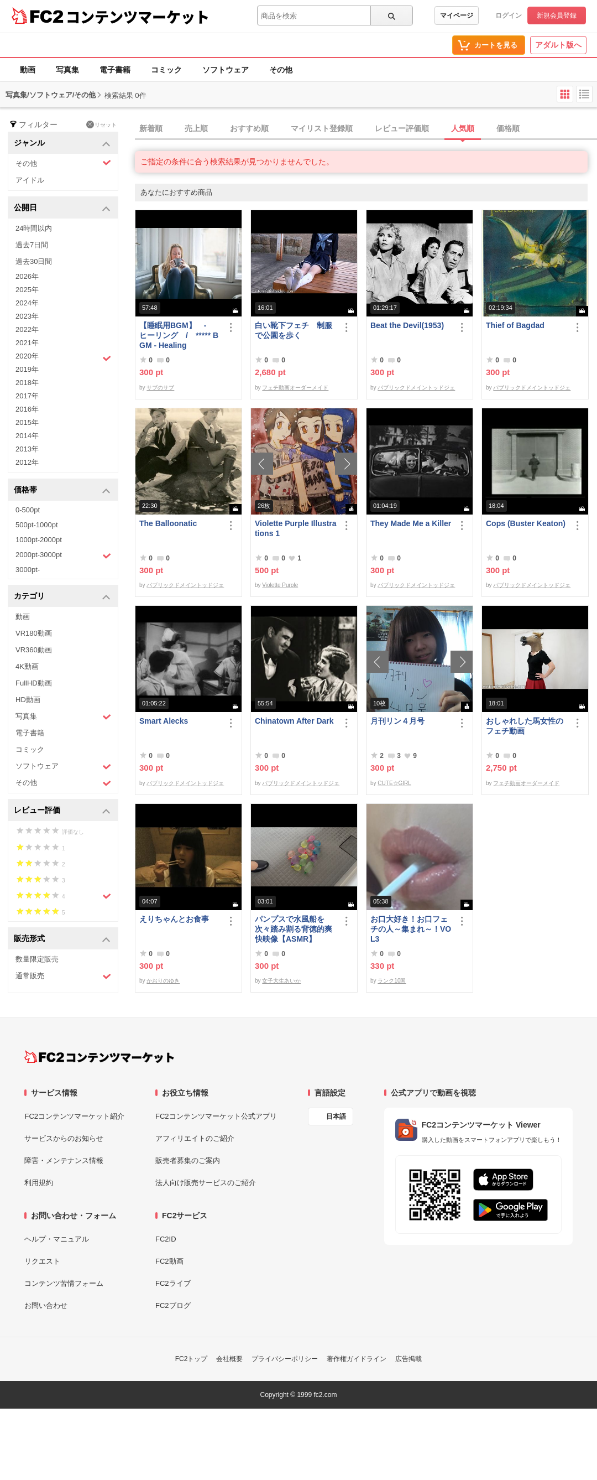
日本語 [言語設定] (336, 1116)
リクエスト (42, 1261)
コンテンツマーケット (138, 16)
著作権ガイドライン (356, 1359)
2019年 (27, 369)
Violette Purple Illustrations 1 (296, 528)
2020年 (63, 357)
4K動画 (27, 666)
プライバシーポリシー (285, 1359)
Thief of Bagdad (515, 325)
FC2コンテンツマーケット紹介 (74, 1116)
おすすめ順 (249, 128)
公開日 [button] (62, 208)
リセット (101, 124)
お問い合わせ (45, 1305)
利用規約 (38, 1182)
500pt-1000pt (36, 525)
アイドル (29, 180)
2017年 (27, 396)
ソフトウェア (225, 69)
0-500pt (27, 510)
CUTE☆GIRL (394, 783)
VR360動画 (33, 650)
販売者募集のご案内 (187, 1160)
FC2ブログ (173, 1305)
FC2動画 (169, 1261)
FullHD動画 (33, 683)
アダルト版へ (558, 44)
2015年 (27, 422)
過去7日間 (31, 245)
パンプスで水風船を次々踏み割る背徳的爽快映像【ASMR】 (293, 929)
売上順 (196, 128)
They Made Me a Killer (410, 523)
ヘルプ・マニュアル (56, 1239)
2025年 (27, 289)
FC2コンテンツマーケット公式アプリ (216, 1116)
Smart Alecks (163, 720)
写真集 (67, 69)
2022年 (27, 329)
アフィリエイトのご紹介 (194, 1138)
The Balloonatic (168, 523)
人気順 (462, 128)
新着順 (151, 128)
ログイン (508, 15)
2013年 (27, 449)
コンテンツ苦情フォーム (63, 1283)
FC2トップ (191, 1359)
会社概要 (229, 1359)
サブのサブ (160, 388)
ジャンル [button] (62, 143)
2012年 (27, 462)
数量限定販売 (37, 959)
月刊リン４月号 (397, 720)
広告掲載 (408, 1359)
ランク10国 (392, 981)
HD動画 (27, 699)
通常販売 (63, 976)
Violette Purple (280, 585)
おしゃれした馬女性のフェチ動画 (524, 725)
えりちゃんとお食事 (174, 919)
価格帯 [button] (62, 490)
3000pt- (27, 569)
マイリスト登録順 (322, 128)
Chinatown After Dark (294, 720)
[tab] (366, 129)
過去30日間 (33, 261)
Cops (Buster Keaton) (525, 523)
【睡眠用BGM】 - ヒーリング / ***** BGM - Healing (178, 335)
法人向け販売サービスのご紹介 (205, 1182)
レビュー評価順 (402, 128)
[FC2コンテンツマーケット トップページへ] (99, 1056)
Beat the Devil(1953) (407, 325)
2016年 (27, 409)
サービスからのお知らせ (63, 1138)
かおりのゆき (163, 981)
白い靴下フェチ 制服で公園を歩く (293, 330)
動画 (27, 69)
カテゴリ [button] (62, 596)
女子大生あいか (281, 981)
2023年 (27, 316)
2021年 (27, 343)
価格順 (508, 128)
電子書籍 (115, 69)
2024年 (27, 303)
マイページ (456, 15)
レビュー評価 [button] (62, 811)
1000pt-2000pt (38, 540)
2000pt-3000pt (63, 555)
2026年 (27, 276)
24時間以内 (33, 228)
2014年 (27, 436)
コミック (166, 69)
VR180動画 (33, 633)
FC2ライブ (173, 1283)
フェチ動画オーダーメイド (295, 388)
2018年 (27, 382)
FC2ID (165, 1239)
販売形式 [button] (62, 939)
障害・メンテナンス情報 (63, 1160)
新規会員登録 (557, 15)
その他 (280, 69)
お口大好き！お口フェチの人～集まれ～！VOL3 (410, 929)
